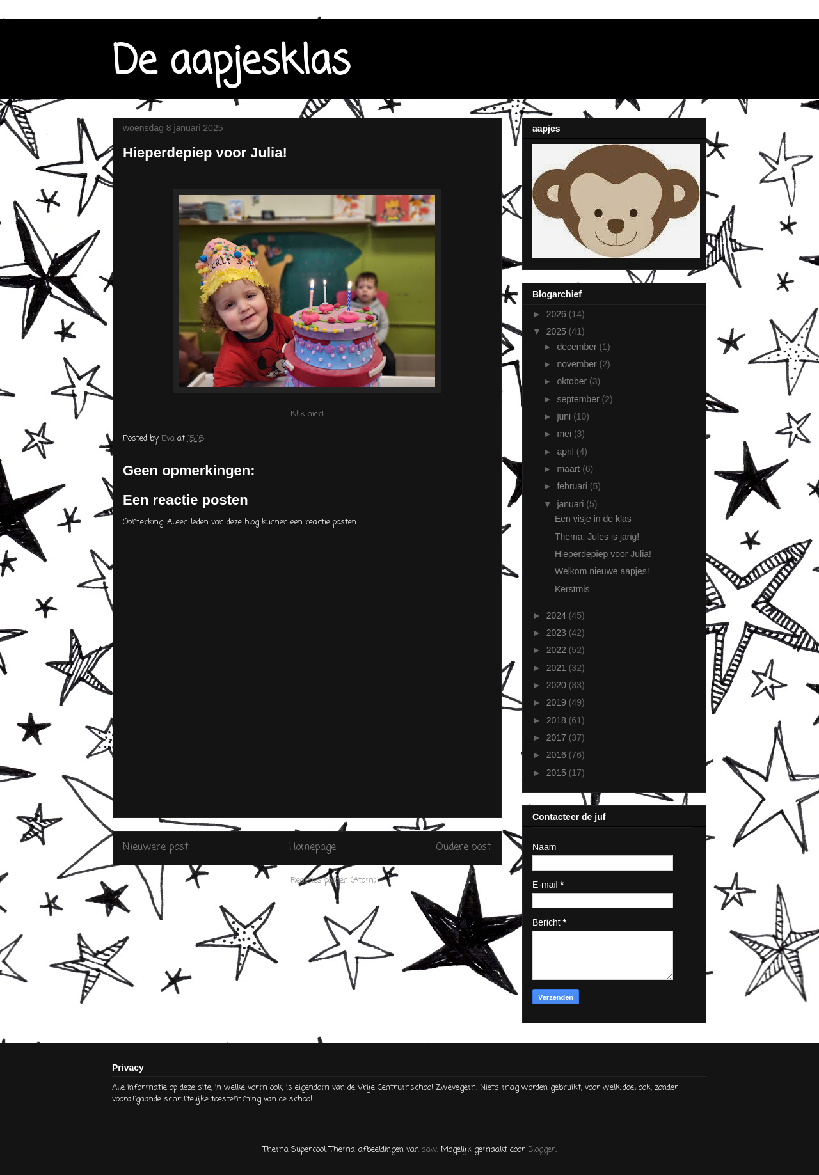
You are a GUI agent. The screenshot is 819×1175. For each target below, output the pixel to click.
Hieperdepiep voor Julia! (603, 554)
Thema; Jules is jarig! (597, 537)
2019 (557, 702)
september (579, 399)
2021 (557, 668)
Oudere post (463, 847)
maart (569, 469)
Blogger (541, 1150)
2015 (557, 773)
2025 (557, 331)
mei (565, 434)
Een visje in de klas (593, 519)
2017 (557, 737)
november (578, 364)
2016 (557, 755)
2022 (557, 650)
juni (565, 416)
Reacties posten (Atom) (333, 880)
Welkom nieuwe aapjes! (602, 571)
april (566, 451)
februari (573, 486)
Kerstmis (572, 589)
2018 (557, 720)
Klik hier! (307, 414)
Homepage (312, 847)
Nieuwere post (156, 847)
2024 (557, 615)
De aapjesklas (231, 62)
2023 (557, 632)
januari (571, 504)
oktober (573, 381)
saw (429, 1150)
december (578, 347)
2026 (557, 314)
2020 (557, 685)
